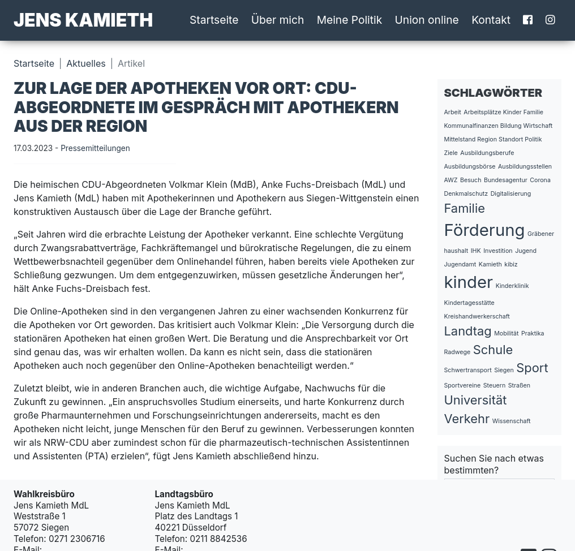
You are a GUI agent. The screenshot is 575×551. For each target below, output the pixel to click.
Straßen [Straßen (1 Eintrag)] (519, 385)
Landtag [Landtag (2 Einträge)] (468, 331)
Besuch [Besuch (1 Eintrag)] (471, 180)
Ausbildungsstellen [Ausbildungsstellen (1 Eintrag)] (525, 166)
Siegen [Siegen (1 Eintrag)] (504, 370)
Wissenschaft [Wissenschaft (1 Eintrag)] (511, 421)
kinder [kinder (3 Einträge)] (469, 282)
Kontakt (490, 20)
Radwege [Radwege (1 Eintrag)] (457, 352)
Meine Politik (350, 20)
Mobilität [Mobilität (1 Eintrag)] (506, 333)
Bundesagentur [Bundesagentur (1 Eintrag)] (505, 180)
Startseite (214, 20)
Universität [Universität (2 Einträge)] (475, 400)
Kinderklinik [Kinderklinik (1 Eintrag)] (512, 286)
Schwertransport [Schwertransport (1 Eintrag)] (468, 370)
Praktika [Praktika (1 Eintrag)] (532, 333)
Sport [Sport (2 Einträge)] (532, 367)
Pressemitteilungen (95, 148)
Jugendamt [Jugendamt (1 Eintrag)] (460, 264)
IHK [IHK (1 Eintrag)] (476, 251)
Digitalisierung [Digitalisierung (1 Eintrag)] (511, 193)
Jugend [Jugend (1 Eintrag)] (526, 251)
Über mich (277, 20)
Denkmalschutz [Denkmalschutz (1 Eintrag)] (466, 193)
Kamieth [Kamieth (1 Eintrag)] (490, 264)
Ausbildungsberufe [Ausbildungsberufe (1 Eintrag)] (487, 153)
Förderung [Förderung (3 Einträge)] (484, 230)
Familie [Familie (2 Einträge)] (464, 208)
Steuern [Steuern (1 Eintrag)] (494, 385)
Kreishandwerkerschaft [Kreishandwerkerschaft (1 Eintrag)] (477, 316)
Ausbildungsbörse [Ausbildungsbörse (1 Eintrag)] (470, 166)
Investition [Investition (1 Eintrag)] (497, 251)
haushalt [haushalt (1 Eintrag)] (456, 251)
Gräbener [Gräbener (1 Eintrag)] (540, 234)
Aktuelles (85, 63)
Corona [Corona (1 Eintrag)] (540, 180)
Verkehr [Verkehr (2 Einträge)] (467, 418)
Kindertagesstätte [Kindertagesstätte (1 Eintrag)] (469, 303)
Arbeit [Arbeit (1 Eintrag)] (452, 112)
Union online (427, 20)
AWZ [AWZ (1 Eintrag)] (451, 180)
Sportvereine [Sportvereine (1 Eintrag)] (462, 385)
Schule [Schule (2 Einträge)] (493, 349)
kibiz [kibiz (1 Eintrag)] (510, 264)
